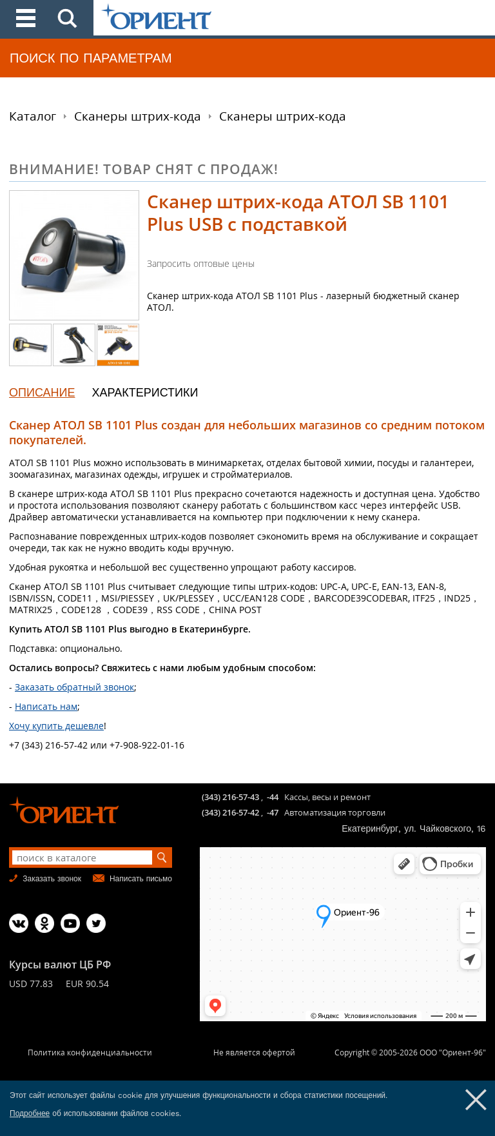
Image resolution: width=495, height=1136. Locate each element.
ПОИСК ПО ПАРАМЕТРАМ (91, 58)
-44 (272, 797)
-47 (272, 812)
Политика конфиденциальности (90, 1052)
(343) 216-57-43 (230, 797)
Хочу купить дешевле (56, 726)
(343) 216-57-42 (230, 812)
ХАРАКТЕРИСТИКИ (145, 392)
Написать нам (46, 706)
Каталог (32, 116)
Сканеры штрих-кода (137, 116)
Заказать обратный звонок (74, 687)
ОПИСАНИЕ (42, 392)
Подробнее (30, 1113)
